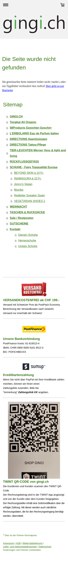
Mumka (18, 189)
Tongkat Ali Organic (23, 122)
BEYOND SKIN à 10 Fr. (29, 172)
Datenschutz (45, 546)
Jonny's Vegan (23, 184)
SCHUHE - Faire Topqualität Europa (33, 167)
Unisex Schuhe (27, 246)
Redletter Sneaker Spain (29, 195)
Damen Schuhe (28, 234)
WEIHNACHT (18, 206)
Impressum (8, 543)
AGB (18, 543)
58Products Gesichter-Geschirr (31, 127)
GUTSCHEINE (19, 223)
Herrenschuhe (27, 240)
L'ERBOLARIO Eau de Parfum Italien (34, 133)
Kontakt (15, 229)
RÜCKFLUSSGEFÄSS (24, 161)
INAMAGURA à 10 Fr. (27, 178)
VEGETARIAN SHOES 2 (29, 201)
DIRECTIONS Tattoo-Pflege (28, 144)
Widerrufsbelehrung (32, 543)
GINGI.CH (16, 116)
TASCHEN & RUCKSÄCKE (27, 212)
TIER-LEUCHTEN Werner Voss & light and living (38, 153)
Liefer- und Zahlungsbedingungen (20, 546)
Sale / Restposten (21, 217)
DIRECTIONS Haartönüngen (28, 139)
